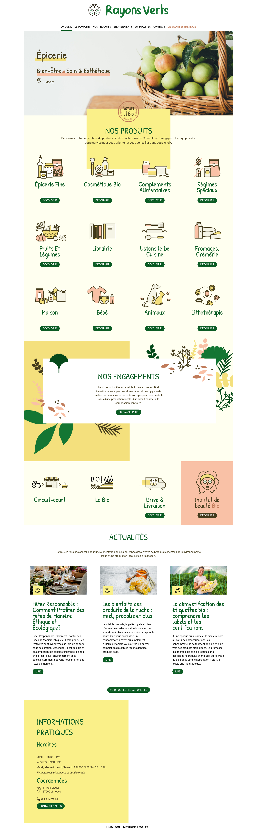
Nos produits (102, 26)
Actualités (143, 26)
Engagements (123, 26)
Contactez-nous (51, 806)
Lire (38, 671)
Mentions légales (135, 827)
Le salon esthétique (182, 26)
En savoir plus (128, 412)
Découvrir (50, 200)
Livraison (113, 827)
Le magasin (82, 26)
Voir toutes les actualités (128, 689)
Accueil (66, 26)
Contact (159, 26)
